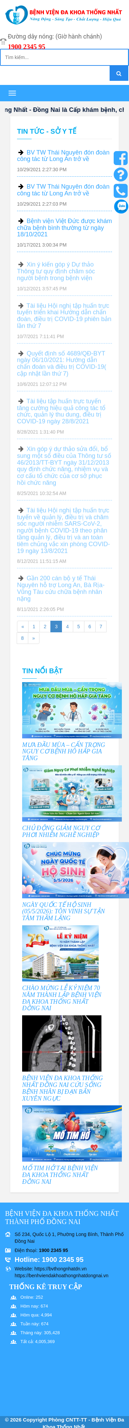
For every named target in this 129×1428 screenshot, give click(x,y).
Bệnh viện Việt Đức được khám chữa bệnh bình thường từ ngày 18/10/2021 (64, 228)
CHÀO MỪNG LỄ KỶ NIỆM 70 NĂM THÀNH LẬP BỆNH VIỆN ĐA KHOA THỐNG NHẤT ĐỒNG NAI (61, 998)
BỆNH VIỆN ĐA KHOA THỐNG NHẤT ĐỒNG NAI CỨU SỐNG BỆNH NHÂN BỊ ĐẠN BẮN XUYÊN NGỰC (62, 1088)
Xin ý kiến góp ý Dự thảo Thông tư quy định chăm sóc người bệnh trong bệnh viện (56, 274)
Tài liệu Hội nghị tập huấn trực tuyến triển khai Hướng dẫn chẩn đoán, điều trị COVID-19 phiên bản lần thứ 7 (64, 318)
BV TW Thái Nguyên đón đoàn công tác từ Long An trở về (63, 156)
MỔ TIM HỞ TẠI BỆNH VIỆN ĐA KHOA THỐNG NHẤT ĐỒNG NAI (60, 1175)
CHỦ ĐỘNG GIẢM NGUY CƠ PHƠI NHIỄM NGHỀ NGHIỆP (61, 831)
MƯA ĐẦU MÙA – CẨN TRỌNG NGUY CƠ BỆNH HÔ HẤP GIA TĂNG (63, 751)
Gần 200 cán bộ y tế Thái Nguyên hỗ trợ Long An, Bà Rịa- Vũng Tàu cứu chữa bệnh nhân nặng (60, 591)
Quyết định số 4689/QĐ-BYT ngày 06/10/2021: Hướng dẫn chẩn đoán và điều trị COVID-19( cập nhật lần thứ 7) (61, 366)
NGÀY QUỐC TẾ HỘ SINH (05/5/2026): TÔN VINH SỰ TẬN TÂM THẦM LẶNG (63, 911)
